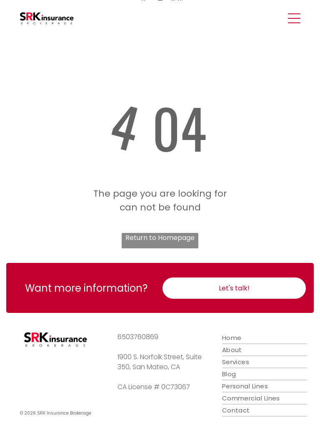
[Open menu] (294, 18)
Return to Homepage (160, 237)
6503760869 (138, 337)
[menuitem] (264, 338)
